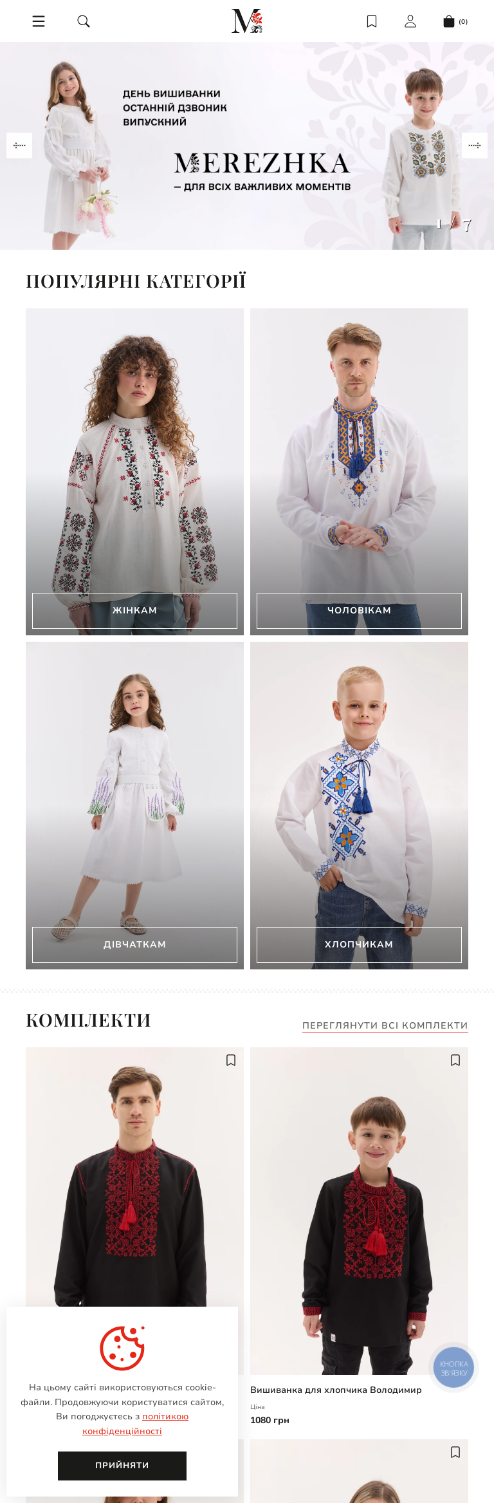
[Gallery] (247, 146)
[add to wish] (231, 1060)
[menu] (38, 21)
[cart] (455, 21)
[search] (83, 21)
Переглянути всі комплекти (385, 1026)
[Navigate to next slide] (475, 145)
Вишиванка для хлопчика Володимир (336, 1390)
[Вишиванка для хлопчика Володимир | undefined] (359, 1211)
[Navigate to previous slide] (19, 145)
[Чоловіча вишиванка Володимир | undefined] (135, 1211)
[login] (410, 21)
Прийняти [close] (122, 1465)
